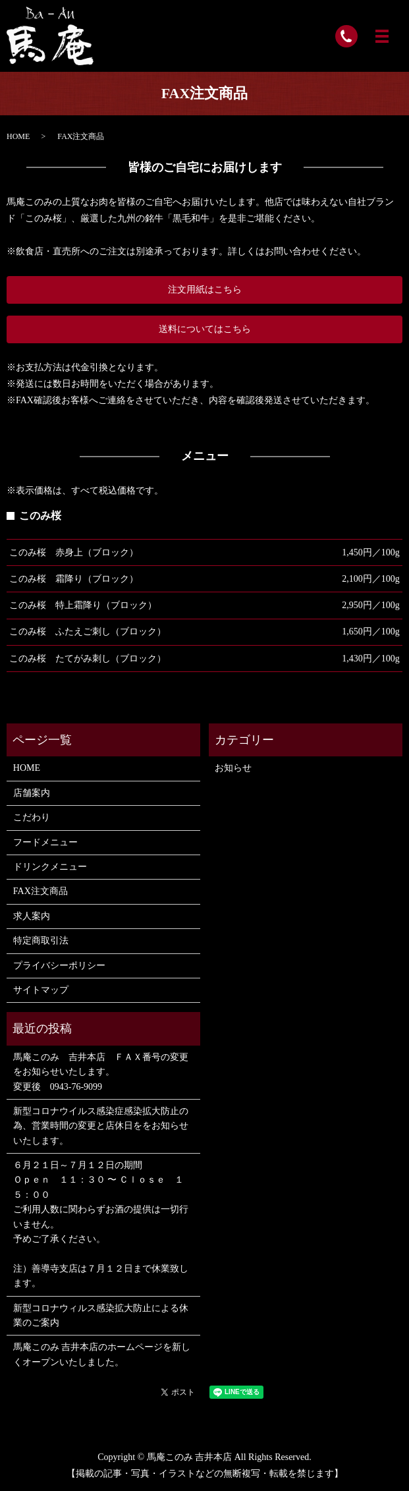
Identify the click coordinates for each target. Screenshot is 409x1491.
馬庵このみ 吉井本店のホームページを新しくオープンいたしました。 (102, 1354)
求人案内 (31, 916)
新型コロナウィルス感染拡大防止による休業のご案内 (100, 1315)
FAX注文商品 (40, 891)
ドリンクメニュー (50, 867)
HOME (18, 136)
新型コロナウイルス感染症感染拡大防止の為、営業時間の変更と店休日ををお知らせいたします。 (100, 1126)
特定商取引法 (40, 940)
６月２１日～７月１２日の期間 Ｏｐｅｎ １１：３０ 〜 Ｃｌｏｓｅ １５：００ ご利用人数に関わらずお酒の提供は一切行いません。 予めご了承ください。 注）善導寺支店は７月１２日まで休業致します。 (100, 1224)
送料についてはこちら (205, 329)
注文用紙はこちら (205, 290)
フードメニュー (45, 842)
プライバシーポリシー (59, 966)
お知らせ (233, 768)
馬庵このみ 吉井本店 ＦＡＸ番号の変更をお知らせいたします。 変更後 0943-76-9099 (100, 1072)
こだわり (31, 817)
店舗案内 (31, 793)
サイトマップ (40, 990)
